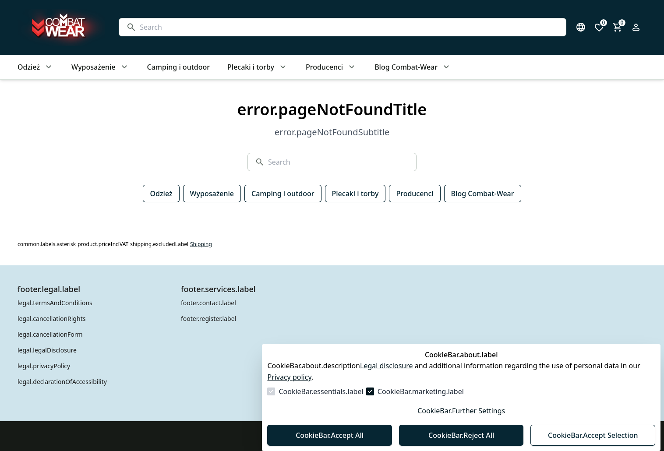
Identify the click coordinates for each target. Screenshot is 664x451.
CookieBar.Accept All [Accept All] (330, 435)
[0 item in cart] (617, 27)
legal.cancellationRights (51, 318)
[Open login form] (636, 27)
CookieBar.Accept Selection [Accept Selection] (593, 435)
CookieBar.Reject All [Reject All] (461, 435)
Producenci (414, 193)
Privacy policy (289, 377)
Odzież (161, 193)
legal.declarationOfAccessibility (62, 381)
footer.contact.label (208, 303)
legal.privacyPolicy (44, 366)
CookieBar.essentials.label (321, 391)
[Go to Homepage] (60, 27)
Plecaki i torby (355, 193)
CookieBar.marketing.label (421, 391)
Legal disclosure (386, 365)
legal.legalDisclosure (47, 350)
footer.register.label (208, 318)
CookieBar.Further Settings (461, 411)
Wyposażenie (212, 193)
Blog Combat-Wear (482, 193)
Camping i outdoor (282, 193)
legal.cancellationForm (50, 334)
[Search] (349, 27)
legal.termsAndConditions (55, 303)
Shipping (201, 244)
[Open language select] (581, 27)
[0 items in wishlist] (599, 27)
